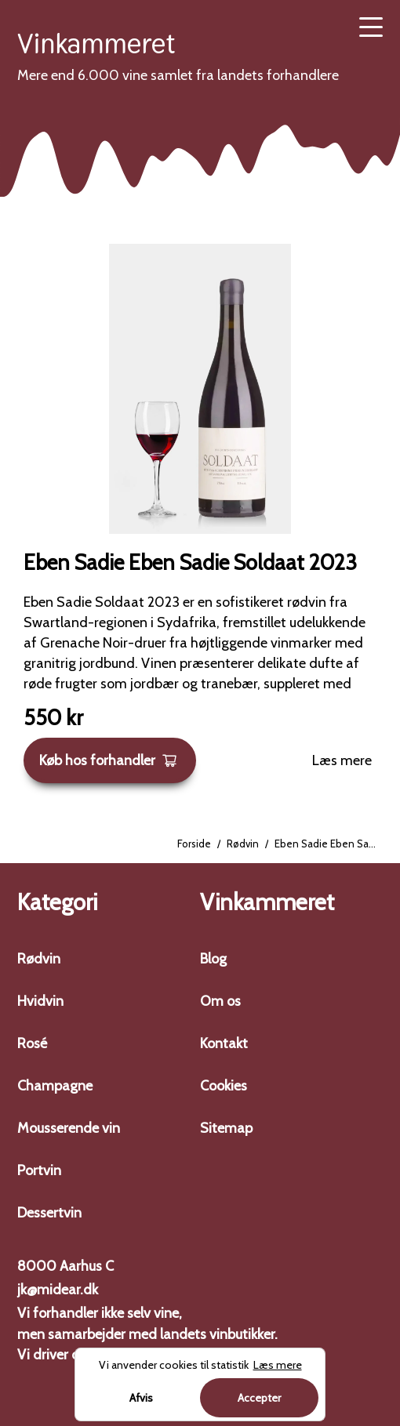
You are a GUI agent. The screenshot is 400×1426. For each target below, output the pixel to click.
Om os (220, 1001)
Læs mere (342, 760)
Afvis (141, 1398)
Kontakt (224, 1043)
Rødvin (243, 843)
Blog (213, 958)
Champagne (55, 1085)
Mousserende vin (68, 1128)
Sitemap (226, 1128)
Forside (194, 843)
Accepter (259, 1398)
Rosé (32, 1043)
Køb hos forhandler (108, 760)
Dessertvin (49, 1212)
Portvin (39, 1170)
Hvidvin (40, 1001)
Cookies (223, 1085)
